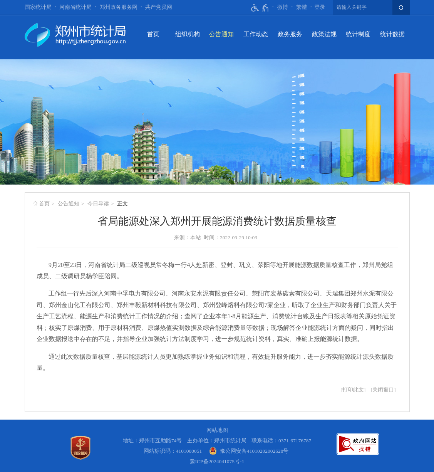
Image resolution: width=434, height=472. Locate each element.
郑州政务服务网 (118, 7)
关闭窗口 (383, 390)
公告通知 (221, 34)
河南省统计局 (75, 7)
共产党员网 (158, 7)
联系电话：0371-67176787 (281, 440)
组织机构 (187, 34)
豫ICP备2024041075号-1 (217, 461)
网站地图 (217, 430)
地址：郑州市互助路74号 (152, 440)
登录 (319, 7)
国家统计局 (38, 7)
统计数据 (392, 34)
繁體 (301, 7)
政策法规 (324, 34)
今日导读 (98, 204)
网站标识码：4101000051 (173, 451)
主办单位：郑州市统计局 (216, 440)
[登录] (319, 7)
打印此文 (353, 390)
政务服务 (290, 34)
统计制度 (358, 34)
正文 (122, 204)
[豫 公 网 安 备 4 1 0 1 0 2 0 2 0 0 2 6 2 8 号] (249, 451)
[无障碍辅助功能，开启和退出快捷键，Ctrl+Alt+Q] (260, 7)
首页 (153, 34)
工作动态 (255, 34)
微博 (282, 7)
